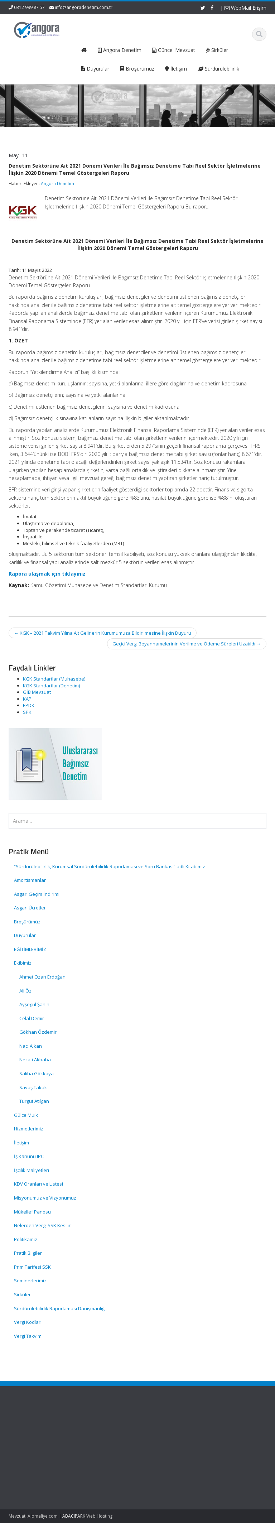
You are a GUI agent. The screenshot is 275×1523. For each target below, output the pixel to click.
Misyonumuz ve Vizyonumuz (45, 1198)
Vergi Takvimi (28, 1336)
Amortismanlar (30, 880)
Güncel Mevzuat (116, 1445)
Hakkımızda (111, 1432)
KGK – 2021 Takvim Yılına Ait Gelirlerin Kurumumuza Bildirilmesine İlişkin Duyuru (102, 633)
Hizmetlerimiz (28, 1128)
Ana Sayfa (110, 1426)
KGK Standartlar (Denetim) (51, 685)
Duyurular (25, 935)
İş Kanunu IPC (29, 1156)
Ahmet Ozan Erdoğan (42, 977)
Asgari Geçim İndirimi (36, 894)
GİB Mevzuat (37, 692)
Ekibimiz (23, 963)
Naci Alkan (30, 1046)
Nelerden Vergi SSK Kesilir (42, 1225)
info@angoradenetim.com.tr (83, 7)
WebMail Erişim (245, 7)
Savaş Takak (33, 1087)
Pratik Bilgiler (28, 1253)
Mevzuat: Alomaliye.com (33, 1516)
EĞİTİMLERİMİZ (30, 949)
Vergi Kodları (28, 1322)
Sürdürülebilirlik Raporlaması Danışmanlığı (60, 1308)
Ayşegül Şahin (34, 1004)
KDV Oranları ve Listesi (38, 1184)
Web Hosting (99, 1516)
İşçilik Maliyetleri (31, 1170)
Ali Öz (25, 991)
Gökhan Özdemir (38, 1032)
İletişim (21, 1142)
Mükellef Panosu (32, 1212)
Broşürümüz (27, 921)
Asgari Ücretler (30, 907)
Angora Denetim (57, 184)
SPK (27, 712)
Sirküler (22, 1294)
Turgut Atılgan (34, 1101)
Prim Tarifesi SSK (32, 1267)
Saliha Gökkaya (36, 1073)
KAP (27, 699)
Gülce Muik (26, 1115)
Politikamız (25, 1239)
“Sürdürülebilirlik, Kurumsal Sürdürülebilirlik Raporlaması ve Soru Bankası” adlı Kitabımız (110, 866)
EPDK (28, 705)
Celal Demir (31, 1018)
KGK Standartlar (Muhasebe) (54, 679)
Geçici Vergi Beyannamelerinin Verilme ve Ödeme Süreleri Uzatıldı (186, 643)
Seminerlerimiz (30, 1280)
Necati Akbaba (35, 1059)
